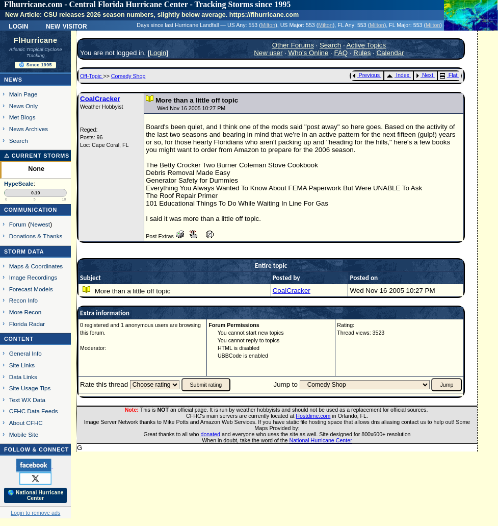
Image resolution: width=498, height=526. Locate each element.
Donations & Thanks (36, 236)
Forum (18, 224)
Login (18, 25)
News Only (23, 106)
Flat (448, 75)
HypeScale (19, 184)
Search (18, 140)
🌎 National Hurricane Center (36, 495)
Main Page (23, 94)
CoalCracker (100, 99)
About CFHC (26, 422)
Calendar (390, 53)
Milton (268, 25)
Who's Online (309, 53)
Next (424, 75)
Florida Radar (27, 323)
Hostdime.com (313, 416)
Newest (40, 224)
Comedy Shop (128, 76)
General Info (25, 353)
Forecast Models (31, 289)
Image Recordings (33, 277)
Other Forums (293, 45)
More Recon (25, 312)
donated (210, 434)
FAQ (341, 53)
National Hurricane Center (321, 440)
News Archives (28, 129)
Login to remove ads (35, 513)
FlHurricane (36, 40)
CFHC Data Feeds (33, 411)
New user (268, 53)
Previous (366, 75)
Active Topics (366, 45)
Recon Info (23, 300)
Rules (362, 53)
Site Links (22, 365)
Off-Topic (91, 76)
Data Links (23, 376)
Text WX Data (27, 399)
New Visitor (66, 25)
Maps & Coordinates (36, 266)
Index (398, 75)
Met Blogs (22, 117)
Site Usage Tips (30, 388)
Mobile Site (24, 434)
